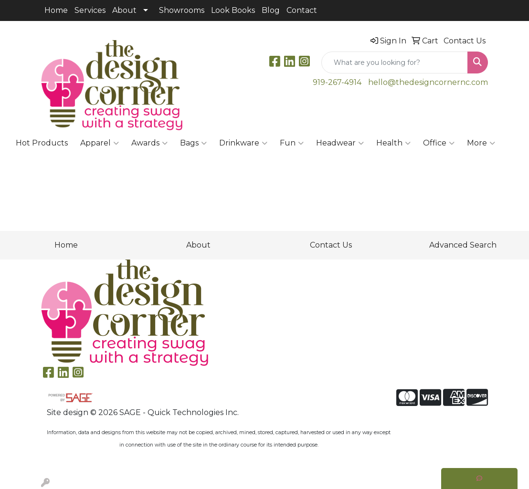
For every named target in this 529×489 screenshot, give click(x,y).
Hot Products (42, 142)
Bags (193, 143)
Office (439, 143)
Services (90, 10)
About (124, 10)
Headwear (340, 143)
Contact (301, 10)
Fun (292, 143)
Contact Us (331, 245)
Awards (149, 143)
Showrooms (181, 10)
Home (56, 10)
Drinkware (243, 143)
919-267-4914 (337, 82)
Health (393, 143)
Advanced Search (463, 245)
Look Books (233, 10)
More (481, 143)
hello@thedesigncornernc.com (428, 82)
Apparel (99, 143)
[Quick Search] (394, 62)
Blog (271, 10)
